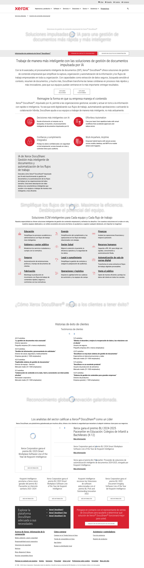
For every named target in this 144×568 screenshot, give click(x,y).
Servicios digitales (20, 15)
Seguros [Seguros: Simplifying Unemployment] (28, 257)
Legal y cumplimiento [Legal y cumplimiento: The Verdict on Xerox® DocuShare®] (71, 257)
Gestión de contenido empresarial (39, 15)
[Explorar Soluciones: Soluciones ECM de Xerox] (62, 92)
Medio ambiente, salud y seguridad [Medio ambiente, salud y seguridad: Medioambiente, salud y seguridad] (26, 538)
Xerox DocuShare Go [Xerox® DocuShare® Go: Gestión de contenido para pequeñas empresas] (57, 516)
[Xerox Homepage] (22, 9)
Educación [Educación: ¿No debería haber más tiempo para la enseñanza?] (29, 231)
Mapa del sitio (104, 561)
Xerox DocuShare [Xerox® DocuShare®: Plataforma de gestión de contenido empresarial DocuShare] (56, 510)
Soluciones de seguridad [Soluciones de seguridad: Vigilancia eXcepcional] (23, 545)
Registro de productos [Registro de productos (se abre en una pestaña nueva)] (100, 539)
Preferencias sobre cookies (81, 561)
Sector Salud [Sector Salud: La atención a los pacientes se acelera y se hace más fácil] (67, 244)
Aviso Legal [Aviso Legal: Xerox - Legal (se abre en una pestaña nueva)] (66, 561)
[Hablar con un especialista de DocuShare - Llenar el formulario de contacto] (101, 524)
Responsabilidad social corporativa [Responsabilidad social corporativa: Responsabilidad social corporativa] (26, 541)
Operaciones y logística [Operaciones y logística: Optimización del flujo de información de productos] (72, 271)
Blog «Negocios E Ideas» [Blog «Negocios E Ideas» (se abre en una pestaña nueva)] (23, 552)
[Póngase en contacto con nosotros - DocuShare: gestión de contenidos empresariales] (82, 53)
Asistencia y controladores (104, 532)
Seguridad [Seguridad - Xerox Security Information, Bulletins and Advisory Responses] (95, 561)
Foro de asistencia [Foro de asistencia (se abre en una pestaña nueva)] (99, 535)
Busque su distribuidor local (63, 546)
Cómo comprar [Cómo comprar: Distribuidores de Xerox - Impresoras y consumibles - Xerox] (60, 532)
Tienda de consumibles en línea (64, 539)
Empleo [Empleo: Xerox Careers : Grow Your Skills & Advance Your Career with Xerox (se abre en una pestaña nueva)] (41, 561)
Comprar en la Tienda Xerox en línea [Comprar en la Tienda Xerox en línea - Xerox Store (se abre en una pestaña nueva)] (66, 535)
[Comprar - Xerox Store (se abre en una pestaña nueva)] (125, 2)
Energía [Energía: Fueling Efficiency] (64, 231)
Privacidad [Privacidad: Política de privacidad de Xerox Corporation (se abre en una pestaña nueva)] (57, 561)
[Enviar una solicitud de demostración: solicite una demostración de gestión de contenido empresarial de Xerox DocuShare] (114, 53)
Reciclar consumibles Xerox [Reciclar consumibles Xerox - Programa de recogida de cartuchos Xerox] (24, 556)
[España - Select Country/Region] (108, 2)
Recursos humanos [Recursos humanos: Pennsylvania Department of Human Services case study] (107, 244)
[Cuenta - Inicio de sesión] (116, 2)
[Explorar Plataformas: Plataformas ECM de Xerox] (82, 92)
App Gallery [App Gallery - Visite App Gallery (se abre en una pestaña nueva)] (57, 542)
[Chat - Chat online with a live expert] (100, 2)
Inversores (49, 561)
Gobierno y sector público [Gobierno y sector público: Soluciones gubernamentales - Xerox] (36, 244)
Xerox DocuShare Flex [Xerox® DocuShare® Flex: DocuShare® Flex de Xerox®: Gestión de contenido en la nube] (58, 513)
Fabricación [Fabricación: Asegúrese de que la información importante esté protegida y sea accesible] (29, 271)
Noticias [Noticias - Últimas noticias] (17, 548)
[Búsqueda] (128, 9)
